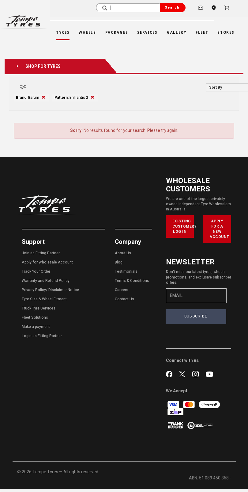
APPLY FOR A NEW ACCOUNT (219, 229)
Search (172, 7)
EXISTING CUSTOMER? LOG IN (183, 226)
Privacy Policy (34, 290)
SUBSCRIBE (196, 316)
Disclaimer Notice (63, 290)
